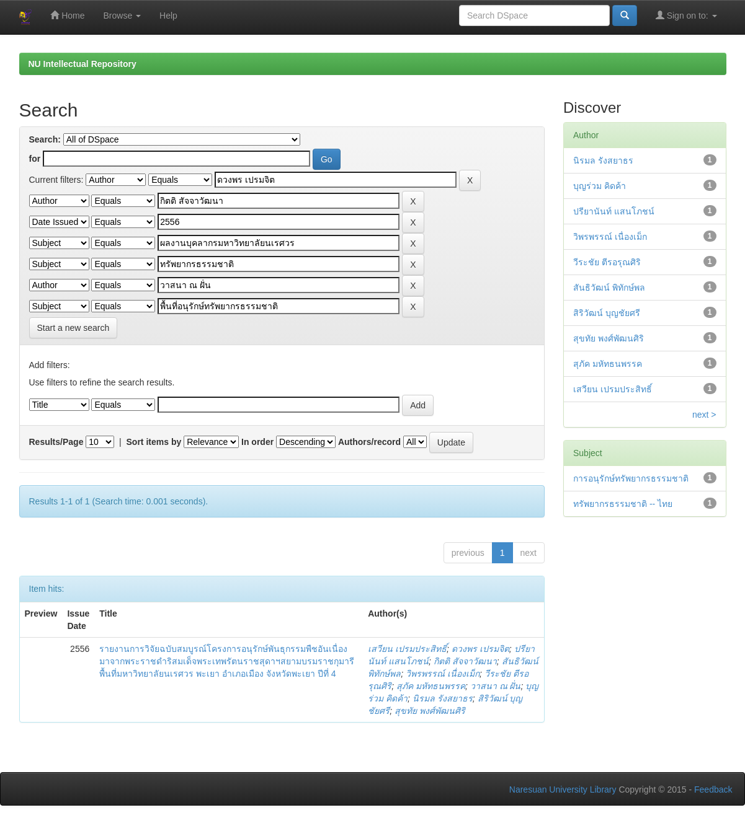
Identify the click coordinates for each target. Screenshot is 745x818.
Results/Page (56, 442)
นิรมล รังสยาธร (443, 698)
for (35, 159)
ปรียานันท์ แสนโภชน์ (613, 211)
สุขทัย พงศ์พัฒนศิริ (430, 711)
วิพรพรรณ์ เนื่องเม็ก (443, 674)
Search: (45, 139)
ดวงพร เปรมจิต (480, 649)
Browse (122, 15)
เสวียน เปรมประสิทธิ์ (407, 649)
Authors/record (369, 442)
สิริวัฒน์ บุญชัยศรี (606, 313)
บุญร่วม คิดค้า (599, 186)
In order (257, 442)
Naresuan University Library (563, 789)
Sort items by (154, 442)
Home (67, 15)
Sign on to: (686, 15)
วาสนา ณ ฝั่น (495, 686)
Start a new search (73, 328)
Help (168, 15)
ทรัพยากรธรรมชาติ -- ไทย (622, 504)
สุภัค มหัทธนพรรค (430, 686)
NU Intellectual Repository (82, 64)
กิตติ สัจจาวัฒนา (465, 661)
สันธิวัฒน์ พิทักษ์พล (609, 287)
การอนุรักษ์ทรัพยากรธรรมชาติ (631, 478)
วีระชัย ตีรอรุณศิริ (607, 262)
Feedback (713, 789)
